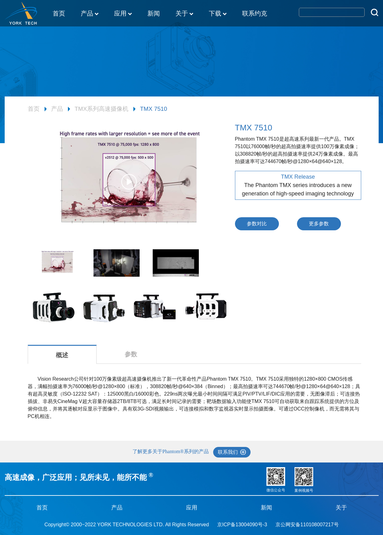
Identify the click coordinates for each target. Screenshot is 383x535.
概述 (62, 355)
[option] (129, 184)
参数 (131, 354)
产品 (89, 14)
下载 (218, 14)
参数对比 (257, 223)
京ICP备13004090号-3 (242, 524)
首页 (59, 13)
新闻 (153, 13)
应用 (123, 14)
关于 (184, 14)
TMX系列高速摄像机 (101, 109)
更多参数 (319, 223)
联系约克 (254, 13)
